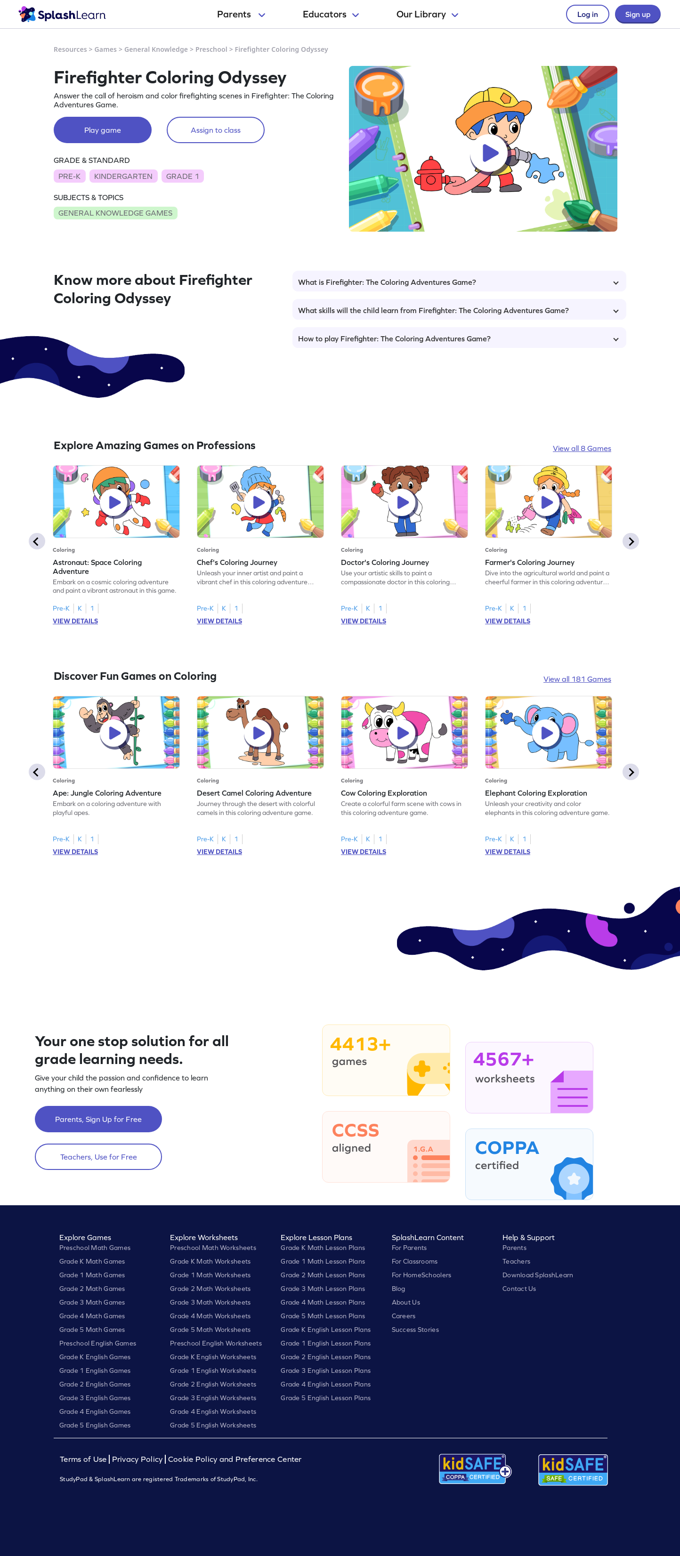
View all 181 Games (577, 679)
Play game (102, 130)
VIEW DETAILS (75, 621)
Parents (241, 14)
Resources (70, 49)
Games (106, 49)
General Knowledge (156, 49)
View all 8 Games (582, 448)
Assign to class (216, 130)
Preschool (211, 49)
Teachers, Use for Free (98, 1157)
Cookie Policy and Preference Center (235, 1459)
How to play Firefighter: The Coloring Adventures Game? (458, 338)
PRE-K (69, 176)
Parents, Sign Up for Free (98, 1119)
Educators (331, 14)
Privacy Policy (137, 1459)
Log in (587, 14)
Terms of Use (84, 1459)
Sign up (637, 14)
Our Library (427, 14)
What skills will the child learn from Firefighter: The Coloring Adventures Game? (458, 310)
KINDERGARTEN (123, 176)
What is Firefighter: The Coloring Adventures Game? (458, 282)
